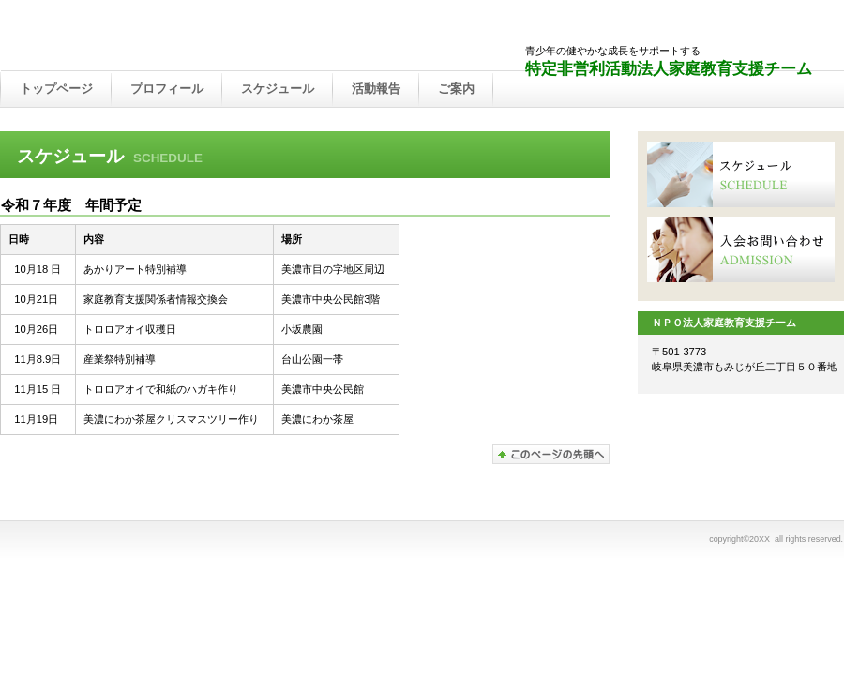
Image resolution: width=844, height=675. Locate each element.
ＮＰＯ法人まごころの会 (196, 36)
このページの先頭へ (551, 454)
